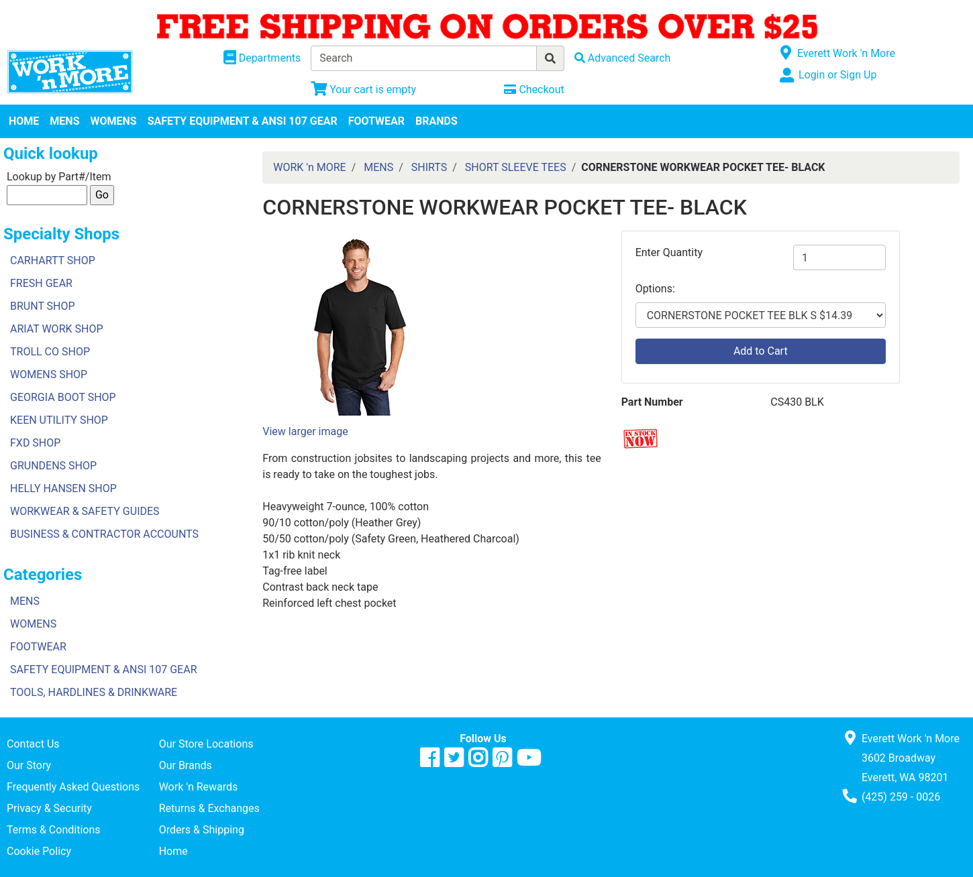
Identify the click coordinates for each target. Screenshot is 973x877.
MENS (64, 121)
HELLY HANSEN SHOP (63, 488)
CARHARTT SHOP (52, 260)
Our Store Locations (206, 744)
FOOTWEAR (376, 121)
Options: (655, 288)
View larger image (305, 431)
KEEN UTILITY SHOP (59, 420)
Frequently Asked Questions (73, 786)
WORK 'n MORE (309, 167)
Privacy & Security (49, 808)
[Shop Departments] (262, 58)
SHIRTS (429, 167)
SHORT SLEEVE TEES (515, 167)
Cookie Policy (39, 851)
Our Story (29, 765)
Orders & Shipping (201, 829)
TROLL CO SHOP (50, 351)
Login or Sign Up (837, 74)
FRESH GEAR (41, 283)
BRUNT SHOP (42, 306)
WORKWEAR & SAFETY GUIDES (85, 511)
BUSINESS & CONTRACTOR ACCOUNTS (104, 534)
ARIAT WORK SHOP (56, 329)
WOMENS (114, 121)
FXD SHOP (35, 442)
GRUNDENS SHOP (53, 465)
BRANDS (436, 121)
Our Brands (185, 765)
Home (173, 851)
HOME (24, 121)
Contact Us (33, 744)
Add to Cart (760, 351)
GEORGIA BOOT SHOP (63, 397)
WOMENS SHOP (48, 374)
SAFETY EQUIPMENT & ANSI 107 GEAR (243, 121)
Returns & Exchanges (209, 808)
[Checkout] (534, 89)
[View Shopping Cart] (363, 89)
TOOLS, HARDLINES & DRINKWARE (93, 692)
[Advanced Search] (622, 58)
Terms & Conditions (54, 829)
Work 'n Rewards (198, 786)
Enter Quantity (669, 252)
